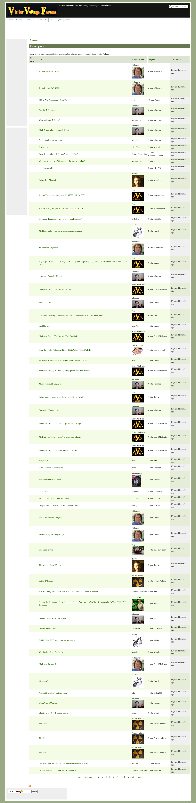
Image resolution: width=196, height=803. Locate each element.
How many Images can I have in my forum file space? (60, 219)
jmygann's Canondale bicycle (50, 276)
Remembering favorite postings (51, 534)
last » (140, 777)
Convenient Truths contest (49, 410)
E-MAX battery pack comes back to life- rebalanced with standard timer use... (70, 592)
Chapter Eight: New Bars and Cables (53, 713)
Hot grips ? (43, 461)
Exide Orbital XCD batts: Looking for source (57, 640)
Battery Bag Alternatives (48, 180)
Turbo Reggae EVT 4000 (49, 71)
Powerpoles (43, 147)
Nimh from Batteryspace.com (50, 140)
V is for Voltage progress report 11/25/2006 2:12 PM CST (62, 195)
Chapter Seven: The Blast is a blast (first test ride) (58, 506)
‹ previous (88, 777)
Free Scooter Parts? (46, 550)
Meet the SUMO (45, 303)
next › (132, 777)
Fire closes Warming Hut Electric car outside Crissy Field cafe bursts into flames (71, 316)
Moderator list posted (47, 664)
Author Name (138, 59)
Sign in (67, 20)
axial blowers (44, 326)
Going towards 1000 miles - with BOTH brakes (57, 770)
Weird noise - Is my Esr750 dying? (52, 652)
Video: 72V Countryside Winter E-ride (54, 100)
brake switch (44, 492)
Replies (152, 59)
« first (79, 777)
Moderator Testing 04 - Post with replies (55, 289)
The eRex (43, 724)
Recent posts (41, 20)
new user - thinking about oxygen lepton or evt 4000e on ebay (63, 763)
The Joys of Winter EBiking (50, 565)
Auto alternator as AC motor (50, 480)
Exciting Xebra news (47, 110)
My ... (52, 20)
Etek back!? (43, 681)
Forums (10, 20)
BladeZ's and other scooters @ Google (54, 130)
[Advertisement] (57, 30)
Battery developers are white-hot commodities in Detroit (61, 397)
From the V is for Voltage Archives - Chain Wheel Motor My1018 (65, 350)
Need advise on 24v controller (51, 468)
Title (41, 59)
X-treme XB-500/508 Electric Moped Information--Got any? (63, 360)
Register (59, 20)
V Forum (19, 20)
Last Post (176, 59)
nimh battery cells (46, 168)
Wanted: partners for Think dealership (54, 499)
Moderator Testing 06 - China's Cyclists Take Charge (60, 423)
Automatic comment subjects (50, 518)
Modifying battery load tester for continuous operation (60, 231)
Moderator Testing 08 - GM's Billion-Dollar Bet (58, 450)
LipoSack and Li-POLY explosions (53, 618)
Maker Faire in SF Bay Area (50, 384)
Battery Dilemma (46, 581)
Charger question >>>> (48, 628)
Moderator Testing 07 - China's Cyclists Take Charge (60, 437)
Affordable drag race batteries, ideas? (53, 693)
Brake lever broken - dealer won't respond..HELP (58, 154)
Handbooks (30, 20)
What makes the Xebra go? (49, 120)
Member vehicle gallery (48, 248)
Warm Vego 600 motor (48, 703)
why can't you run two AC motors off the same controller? (62, 161)
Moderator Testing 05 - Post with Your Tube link (58, 336)
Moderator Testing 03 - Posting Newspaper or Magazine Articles (64, 371)
